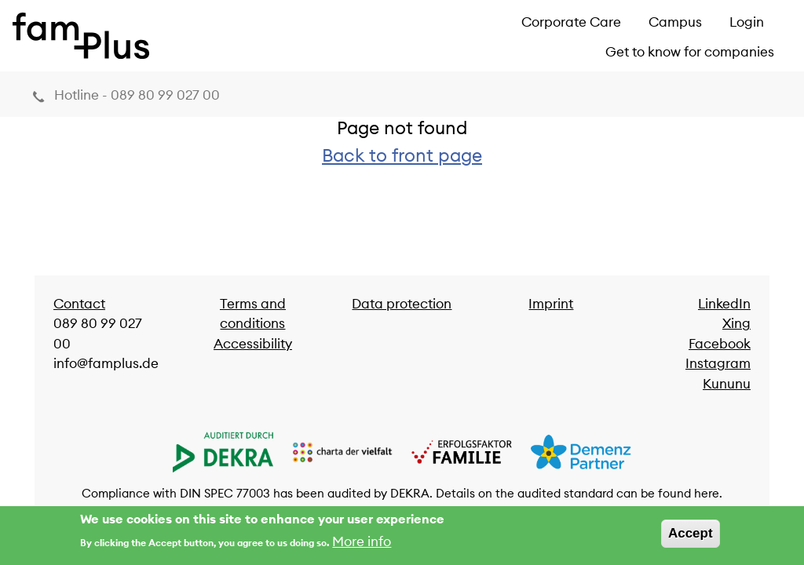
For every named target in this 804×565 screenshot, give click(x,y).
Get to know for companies (689, 51)
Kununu (727, 383)
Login (746, 22)
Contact (79, 303)
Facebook (720, 343)
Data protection (401, 303)
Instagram (718, 363)
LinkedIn (724, 303)
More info (361, 544)
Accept (690, 537)
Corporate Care (571, 22)
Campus (675, 22)
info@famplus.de (106, 363)
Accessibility (253, 343)
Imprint (550, 303)
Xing (736, 323)
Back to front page (402, 155)
